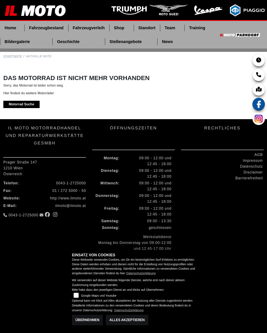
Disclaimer (253, 172)
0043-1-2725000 (71, 183)
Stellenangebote (126, 41)
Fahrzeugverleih (89, 28)
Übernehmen (87, 320)
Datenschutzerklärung (141, 273)
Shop (119, 28)
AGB (258, 155)
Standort (146, 28)
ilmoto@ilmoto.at (70, 206)
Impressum (253, 160)
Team (170, 28)
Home (10, 28)
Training (197, 28)
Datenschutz (251, 166)
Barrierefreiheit (249, 178)
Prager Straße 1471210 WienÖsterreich (20, 168)
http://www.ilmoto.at (68, 198)
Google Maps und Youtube (98, 295)
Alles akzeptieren (127, 320)
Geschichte (68, 41)
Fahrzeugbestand (46, 28)
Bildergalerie (17, 41)
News (167, 41)
